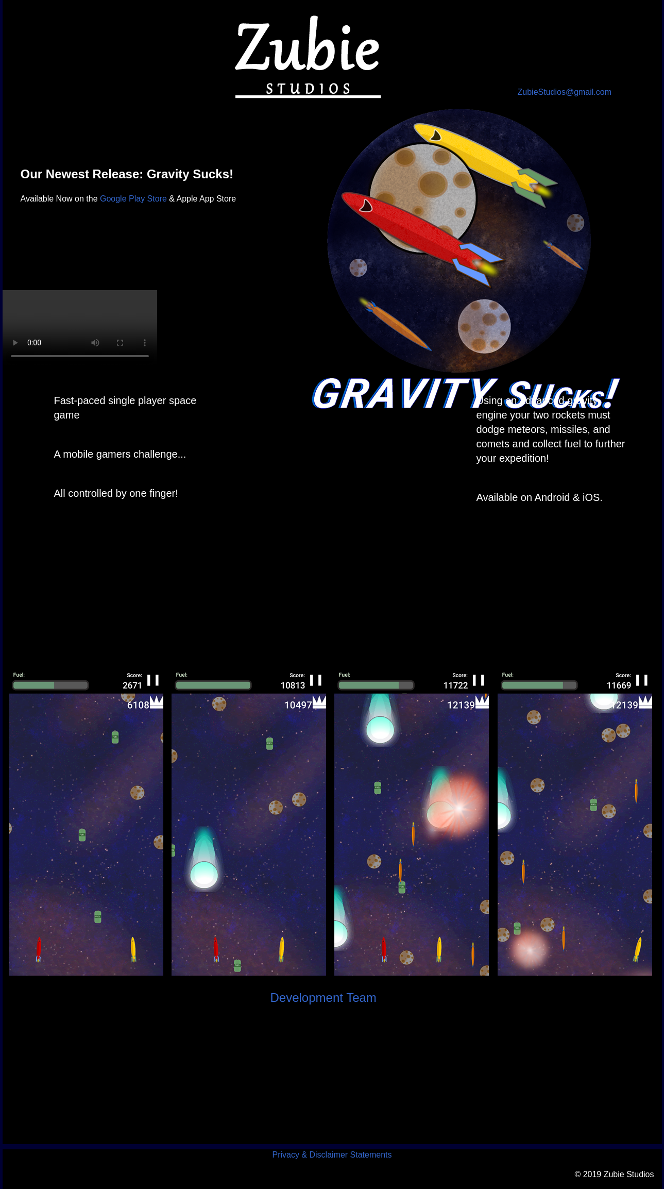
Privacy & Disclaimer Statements (331, 1154)
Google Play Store (133, 198)
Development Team (323, 997)
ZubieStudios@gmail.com (565, 92)
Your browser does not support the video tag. (80, 328)
